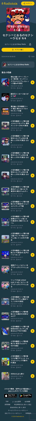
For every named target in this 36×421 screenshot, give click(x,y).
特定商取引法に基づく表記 (22, 404)
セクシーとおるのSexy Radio (15, 44)
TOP (7, 401)
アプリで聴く (18, 50)
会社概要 (27, 401)
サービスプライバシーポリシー (18, 410)
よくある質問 (16, 401)
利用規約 (28, 413)
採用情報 (7, 404)
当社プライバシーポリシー (13, 413)
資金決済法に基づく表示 (18, 407)
